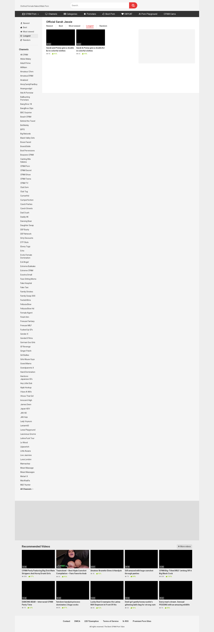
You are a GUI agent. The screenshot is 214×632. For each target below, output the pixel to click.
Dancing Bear (26, 221)
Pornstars (90, 14)
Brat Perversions (27, 151)
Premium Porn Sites (142, 621)
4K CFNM (24, 55)
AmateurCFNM (26, 76)
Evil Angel (24, 262)
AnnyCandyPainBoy (28, 84)
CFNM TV (24, 183)
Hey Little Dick (26, 383)
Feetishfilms (25, 300)
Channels (51, 14)
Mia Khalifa (25, 480)
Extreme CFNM (26, 270)
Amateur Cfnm (26, 72)
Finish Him (24, 317)
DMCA (77, 621)
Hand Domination (27, 372)
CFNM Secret (26, 170)
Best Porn (109, 14)
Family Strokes (26, 292)
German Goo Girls (27, 342)
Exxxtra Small (26, 275)
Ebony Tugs (25, 246)
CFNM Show (25, 175)
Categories (70, 14)
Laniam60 (24, 426)
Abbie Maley (25, 59)
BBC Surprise (26, 112)
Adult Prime (25, 63)
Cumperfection (26, 200)
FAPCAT (126, 14)
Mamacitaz (25, 464)
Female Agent (26, 313)
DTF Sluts (24, 242)
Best (23, 27)
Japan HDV (25, 409)
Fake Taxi (24, 287)
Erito (22, 251)
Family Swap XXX (27, 296)
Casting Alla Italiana (25, 160)
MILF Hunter (25, 485)
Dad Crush (24, 213)
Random (25, 40)
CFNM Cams (170, 14)
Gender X (24, 334)
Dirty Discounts (26, 238)
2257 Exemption (91, 621)
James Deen (25, 404)
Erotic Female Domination (26, 256)
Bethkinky (24, 125)
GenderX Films (26, 338)
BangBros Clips (26, 108)
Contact (66, 621)
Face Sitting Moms (28, 279)
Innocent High (26, 400)
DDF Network (25, 234)
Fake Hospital (26, 283)
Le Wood (24, 442)
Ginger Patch (25, 351)
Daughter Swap (27, 225)
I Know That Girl (27, 396)
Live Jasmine (26, 455)
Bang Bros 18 (26, 104)
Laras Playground (27, 430)
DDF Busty (24, 229)
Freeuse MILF (26, 325)
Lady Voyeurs (26, 421)
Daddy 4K (24, 217)
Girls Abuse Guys (27, 359)
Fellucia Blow (25, 304)
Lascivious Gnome (28, 434)
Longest (25, 36)
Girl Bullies (24, 355)
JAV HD (23, 413)
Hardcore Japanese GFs (26, 377)
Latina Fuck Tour (27, 438)
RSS (126, 621)
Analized (24, 80)
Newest (25, 23)
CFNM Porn (29, 14)
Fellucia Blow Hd (27, 308)
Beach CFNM (25, 117)
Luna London (25, 459)
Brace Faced (25, 142)
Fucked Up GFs (26, 330)
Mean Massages (27, 472)
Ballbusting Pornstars (25, 98)
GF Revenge (25, 347)
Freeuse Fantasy (27, 321)
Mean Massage (27, 468)
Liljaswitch (24, 447)
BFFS (22, 129)
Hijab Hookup (26, 387)
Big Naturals (25, 134)
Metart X (24, 476)
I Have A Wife (26, 392)
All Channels (26, 489)
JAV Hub (24, 417)
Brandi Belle (25, 146)
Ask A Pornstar (26, 93)
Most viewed (27, 32)
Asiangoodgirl (26, 88)
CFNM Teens (25, 179)
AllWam (23, 67)
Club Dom (24, 187)
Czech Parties (26, 204)
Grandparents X (27, 368)
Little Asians (25, 451)
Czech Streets (26, 208)
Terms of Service (110, 621)
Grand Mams (25, 363)
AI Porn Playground (148, 14)
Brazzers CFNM (27, 155)
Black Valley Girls (27, 138)
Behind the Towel (27, 121)
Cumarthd (24, 196)
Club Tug (24, 191)
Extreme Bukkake (27, 266)
